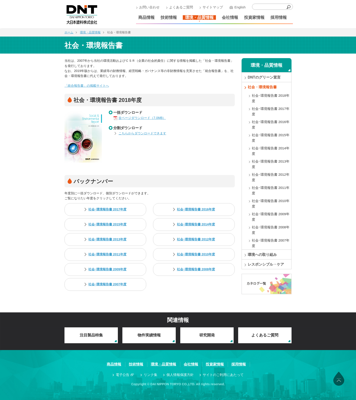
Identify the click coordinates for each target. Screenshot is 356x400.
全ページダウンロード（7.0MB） (142, 118)
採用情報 (277, 17)
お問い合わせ (148, 7)
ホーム (68, 32)
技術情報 (167, 17)
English (238, 7)
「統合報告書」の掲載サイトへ (86, 85)
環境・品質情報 (198, 17)
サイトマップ (211, 7)
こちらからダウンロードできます (142, 133)
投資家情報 (253, 17)
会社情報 (229, 17)
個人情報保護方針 (180, 375)
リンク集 (150, 375)
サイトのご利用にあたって (223, 375)
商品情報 (145, 17)
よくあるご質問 (180, 7)
